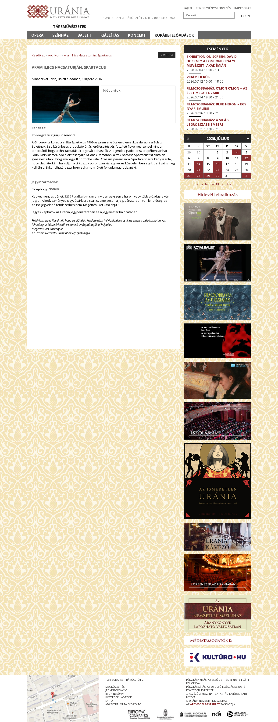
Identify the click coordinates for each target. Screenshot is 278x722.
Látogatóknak (147, 26)
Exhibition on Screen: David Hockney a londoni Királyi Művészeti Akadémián (212, 61)
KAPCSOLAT (242, 8)
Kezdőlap (38, 55)
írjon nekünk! (114, 693)
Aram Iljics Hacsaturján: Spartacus (88, 55)
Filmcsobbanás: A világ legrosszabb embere (208, 122)
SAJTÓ (187, 8)
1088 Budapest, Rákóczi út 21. (125, 18)
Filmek (37, 26)
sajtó (109, 700)
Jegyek (219, 26)
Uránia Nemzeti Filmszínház (213, 184)
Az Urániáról (109, 26)
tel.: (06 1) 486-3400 (161, 18)
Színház (60, 35)
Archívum (54, 55)
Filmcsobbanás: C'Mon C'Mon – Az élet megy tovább (217, 90)
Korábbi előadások (174, 35)
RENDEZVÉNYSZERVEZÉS (213, 8)
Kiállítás (109, 35)
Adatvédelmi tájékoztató (123, 704)
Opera (37, 35)
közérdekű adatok (118, 697)
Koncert (137, 35)
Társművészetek (69, 26)
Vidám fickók (198, 77)
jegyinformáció (116, 690)
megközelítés (115, 686)
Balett (85, 35)
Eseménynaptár (188, 26)
